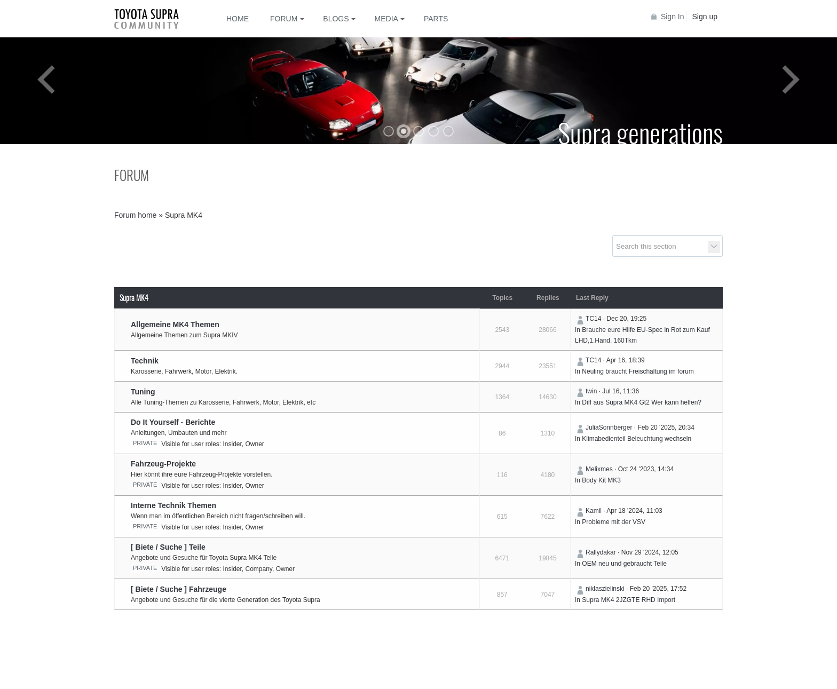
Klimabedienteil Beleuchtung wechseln (636, 438)
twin (591, 391)
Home (237, 18)
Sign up (704, 16)
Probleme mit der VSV (613, 522)
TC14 (593, 318)
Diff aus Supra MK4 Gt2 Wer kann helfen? (641, 402)
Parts (436, 18)
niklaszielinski (605, 588)
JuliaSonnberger (609, 427)
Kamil (594, 510)
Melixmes (599, 469)
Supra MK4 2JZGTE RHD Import (628, 600)
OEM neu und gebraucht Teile (624, 563)
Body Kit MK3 (601, 480)
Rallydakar (601, 552)
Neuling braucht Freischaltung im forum (637, 371)
